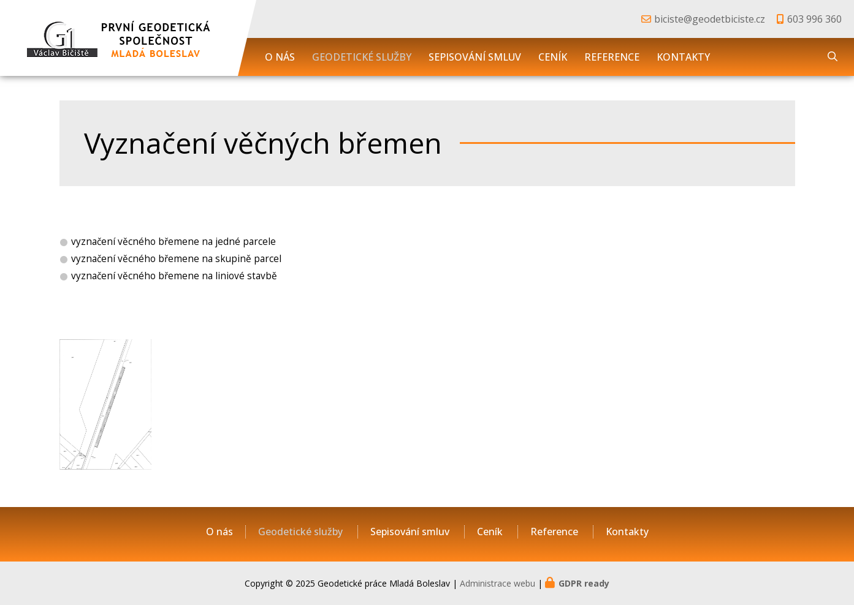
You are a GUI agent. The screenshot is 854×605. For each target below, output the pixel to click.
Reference (611, 57)
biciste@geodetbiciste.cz (709, 19)
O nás (280, 57)
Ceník (552, 57)
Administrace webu (497, 583)
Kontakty (683, 57)
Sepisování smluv (475, 57)
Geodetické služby (361, 57)
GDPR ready (584, 583)
